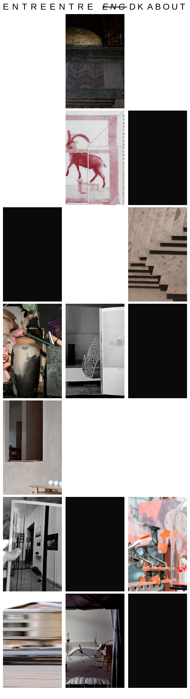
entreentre (50, 6)
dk (137, 6)
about (167, 6)
